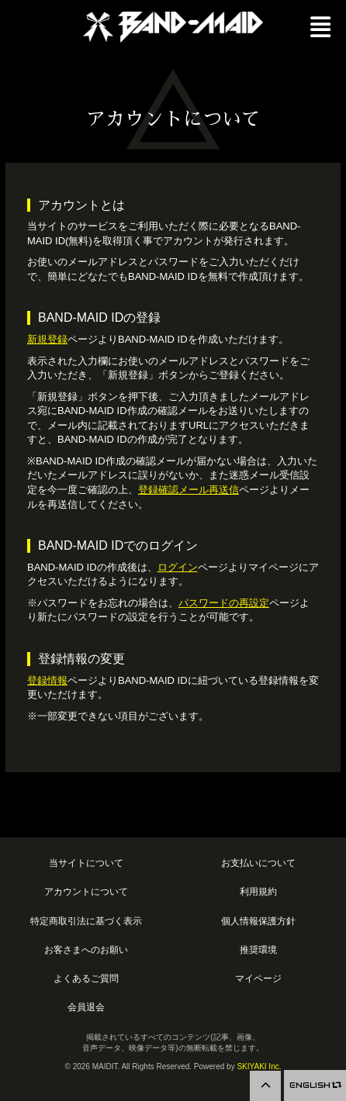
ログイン (177, 567)
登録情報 (47, 680)
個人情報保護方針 (258, 921)
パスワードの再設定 (223, 603)
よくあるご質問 (86, 978)
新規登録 (47, 339)
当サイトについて (86, 862)
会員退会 (86, 1007)
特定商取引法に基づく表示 (86, 921)
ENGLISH (315, 1085)
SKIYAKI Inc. (259, 1066)
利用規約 (258, 891)
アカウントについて (86, 891)
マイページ (258, 978)
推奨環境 (258, 949)
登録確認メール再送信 (188, 489)
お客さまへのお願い (86, 949)
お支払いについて (258, 862)
